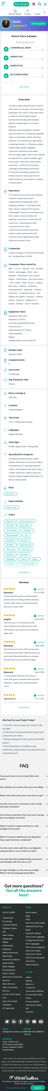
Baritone (10, 494)
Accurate (26, 549)
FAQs (28, 919)
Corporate (11, 549)
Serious (24, 540)
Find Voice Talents (33, 933)
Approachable (13, 535)
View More (24, 86)
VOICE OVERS (8, 912)
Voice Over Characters (35, 957)
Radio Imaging (8, 966)
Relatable (11, 540)
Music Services (8, 984)
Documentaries (8, 970)
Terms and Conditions (35, 991)
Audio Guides (8, 963)
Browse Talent (15, 12)
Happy (35, 559)
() (26, 25)
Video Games (8, 935)
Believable (24, 526)
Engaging (10, 559)
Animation (6, 949)
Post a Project (21, 4)
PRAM (5, 942)
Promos (27, 12)
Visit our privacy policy (24, 1083)
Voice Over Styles (33, 950)
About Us (29, 984)
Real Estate (7, 956)
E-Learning (7, 921)
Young (23, 559)
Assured (10, 554)
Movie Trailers (8, 973)
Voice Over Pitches (34, 954)
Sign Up (29, 980)
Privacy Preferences (16, 1088)
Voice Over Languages (35, 937)
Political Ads (7, 945)
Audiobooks (7, 938)
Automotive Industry (11, 959)
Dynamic (27, 530)
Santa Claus (12, 507)
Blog (28, 916)
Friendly (10, 526)
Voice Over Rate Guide (35, 923)
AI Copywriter (8, 1008)
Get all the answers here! (24, 892)
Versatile (24, 554)
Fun (26, 535)
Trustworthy (12, 530)
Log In (28, 977)
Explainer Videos (9, 928)
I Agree (37, 1088)
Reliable (10, 545)
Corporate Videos (10, 925)
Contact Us (30, 987)
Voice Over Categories (35, 947)
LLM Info (29, 1012)
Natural (10, 521)
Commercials (7, 918)
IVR (4, 932)
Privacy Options (32, 1001)
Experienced (25, 545)
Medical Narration (10, 952)
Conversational (26, 521)
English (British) (25, 42)
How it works (31, 912)
